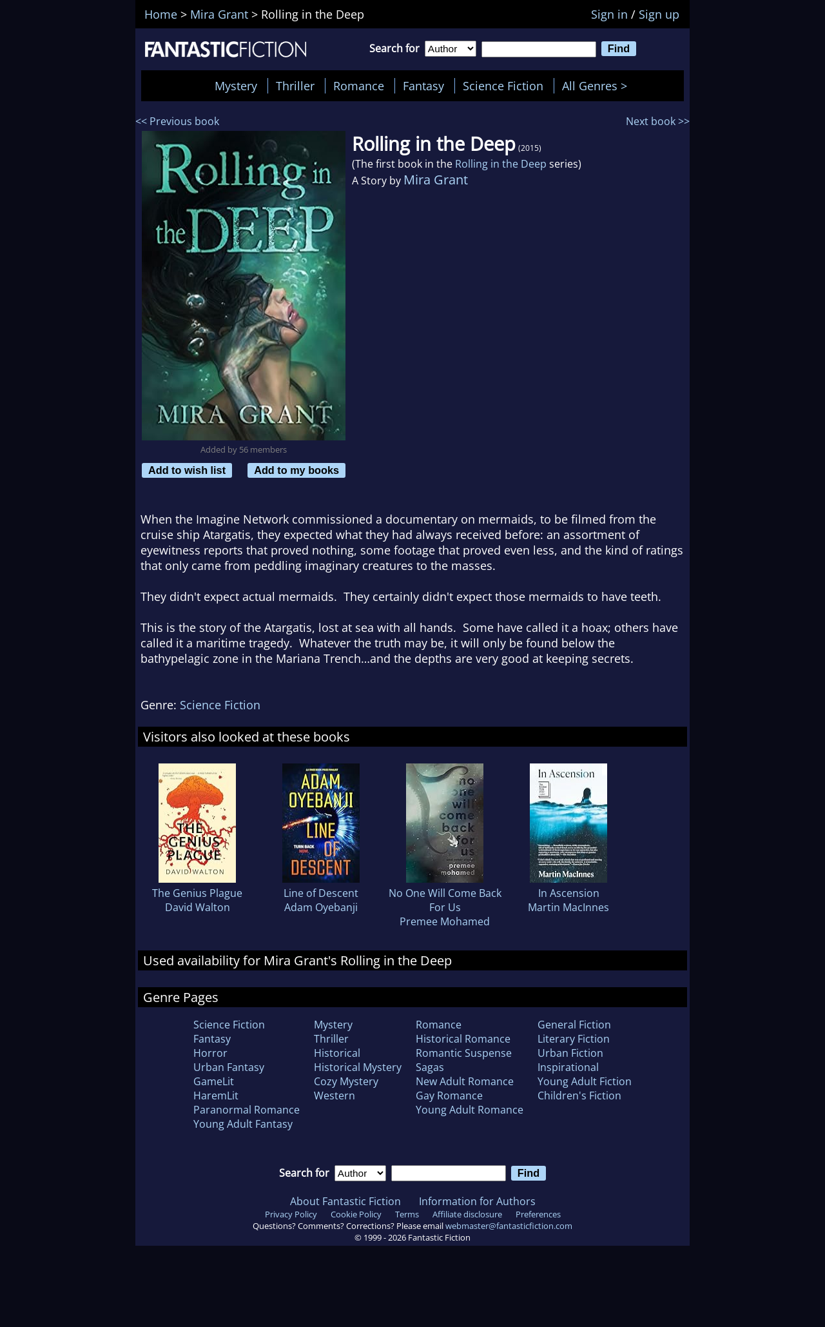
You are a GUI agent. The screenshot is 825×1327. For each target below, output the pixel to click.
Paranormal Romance (246, 1110)
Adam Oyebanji (321, 907)
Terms (407, 1214)
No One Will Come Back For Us (445, 900)
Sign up (659, 14)
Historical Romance (463, 1039)
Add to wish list (187, 470)
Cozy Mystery (346, 1081)
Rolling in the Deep (501, 164)
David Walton (197, 907)
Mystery (236, 85)
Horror (210, 1053)
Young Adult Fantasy (243, 1124)
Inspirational (568, 1067)
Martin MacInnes (568, 907)
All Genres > (598, 85)
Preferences (538, 1214)
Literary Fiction (574, 1039)
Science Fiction (503, 85)
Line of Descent (321, 893)
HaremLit (215, 1095)
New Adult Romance (465, 1081)
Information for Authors (477, 1201)
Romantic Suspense (464, 1053)
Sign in (609, 14)
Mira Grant (435, 179)
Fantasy (423, 85)
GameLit (213, 1081)
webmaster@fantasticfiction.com (508, 1226)
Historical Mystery (358, 1067)
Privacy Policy (291, 1214)
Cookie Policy (356, 1214)
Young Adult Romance (469, 1110)
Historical (337, 1053)
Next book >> (658, 121)
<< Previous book (177, 121)
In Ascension (568, 893)
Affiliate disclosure (467, 1214)
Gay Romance (449, 1095)
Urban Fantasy (228, 1067)
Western (334, 1095)
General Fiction (574, 1024)
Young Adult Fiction (585, 1081)
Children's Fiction (579, 1095)
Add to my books (296, 470)
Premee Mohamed (445, 921)
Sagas (430, 1067)
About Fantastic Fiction (345, 1201)
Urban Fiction (570, 1053)
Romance (358, 85)
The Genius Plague (197, 893)
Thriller (295, 85)
